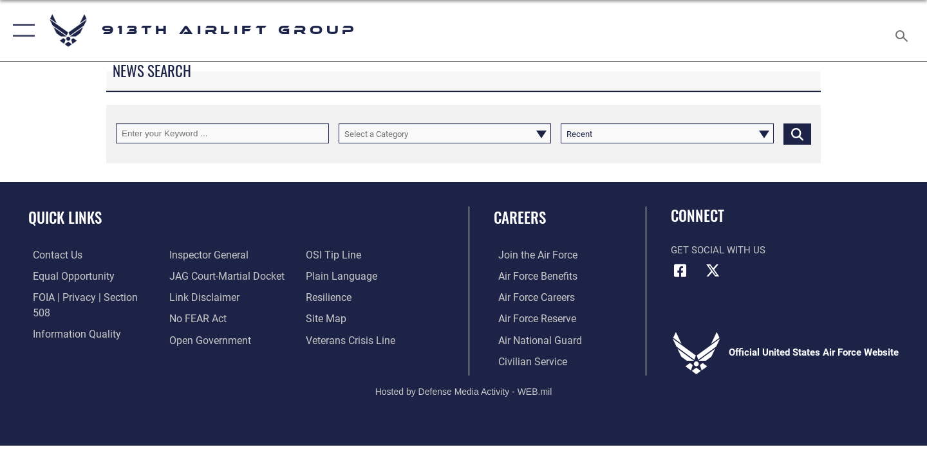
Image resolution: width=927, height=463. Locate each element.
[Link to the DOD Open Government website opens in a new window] (206, 317)
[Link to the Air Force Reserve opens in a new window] (532, 317)
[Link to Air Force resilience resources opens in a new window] (329, 276)
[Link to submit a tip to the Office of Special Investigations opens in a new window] (194, 339)
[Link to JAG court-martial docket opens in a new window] (223, 254)
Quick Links (65, 217)
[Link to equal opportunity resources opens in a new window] (66, 276)
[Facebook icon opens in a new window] (680, 270)
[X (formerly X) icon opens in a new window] (712, 270)
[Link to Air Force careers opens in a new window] (531, 297)
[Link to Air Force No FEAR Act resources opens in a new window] (196, 297)
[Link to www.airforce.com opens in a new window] (532, 254)
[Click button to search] (797, 133)
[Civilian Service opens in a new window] (526, 360)
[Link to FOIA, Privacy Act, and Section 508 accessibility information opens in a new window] (87, 297)
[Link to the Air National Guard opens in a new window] (533, 339)
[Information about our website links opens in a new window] (201, 276)
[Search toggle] (903, 31)
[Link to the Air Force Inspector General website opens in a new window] (66, 339)
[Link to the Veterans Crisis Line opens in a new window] (350, 317)
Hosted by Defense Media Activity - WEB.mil (463, 390)
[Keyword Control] (222, 133)
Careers (520, 217)
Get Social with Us (718, 250)
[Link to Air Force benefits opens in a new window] (532, 276)
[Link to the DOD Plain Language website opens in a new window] (339, 254)
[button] (21, 30)
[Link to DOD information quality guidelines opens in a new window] (69, 317)
